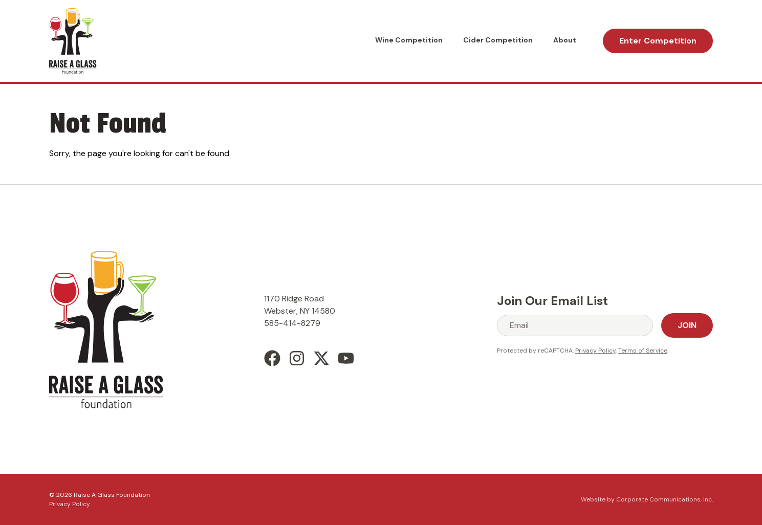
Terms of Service (642, 350)
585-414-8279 (292, 323)
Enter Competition (657, 40)
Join (687, 325)
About (564, 40)
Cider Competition (498, 40)
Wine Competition (409, 40)
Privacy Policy (595, 350)
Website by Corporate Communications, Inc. (647, 499)
